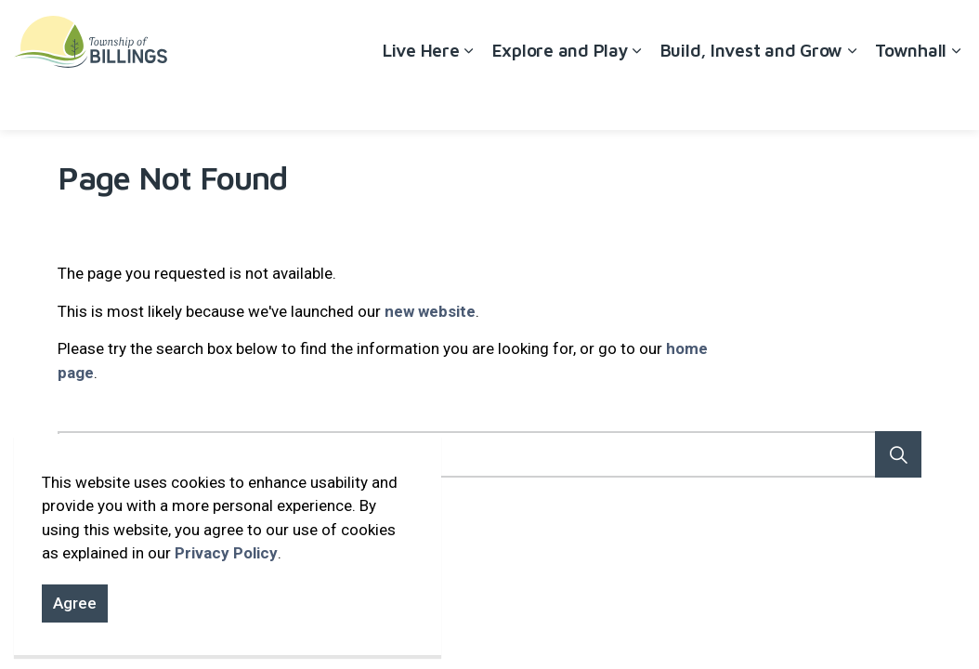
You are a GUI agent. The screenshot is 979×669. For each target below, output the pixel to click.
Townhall (910, 97)
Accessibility (720, 32)
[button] (898, 454)
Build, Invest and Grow (751, 97)
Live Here (421, 97)
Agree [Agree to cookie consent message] (75, 603)
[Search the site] (489, 454)
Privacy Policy (226, 553)
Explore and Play (560, 97)
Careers (801, 32)
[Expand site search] (946, 32)
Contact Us (877, 32)
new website (430, 311)
